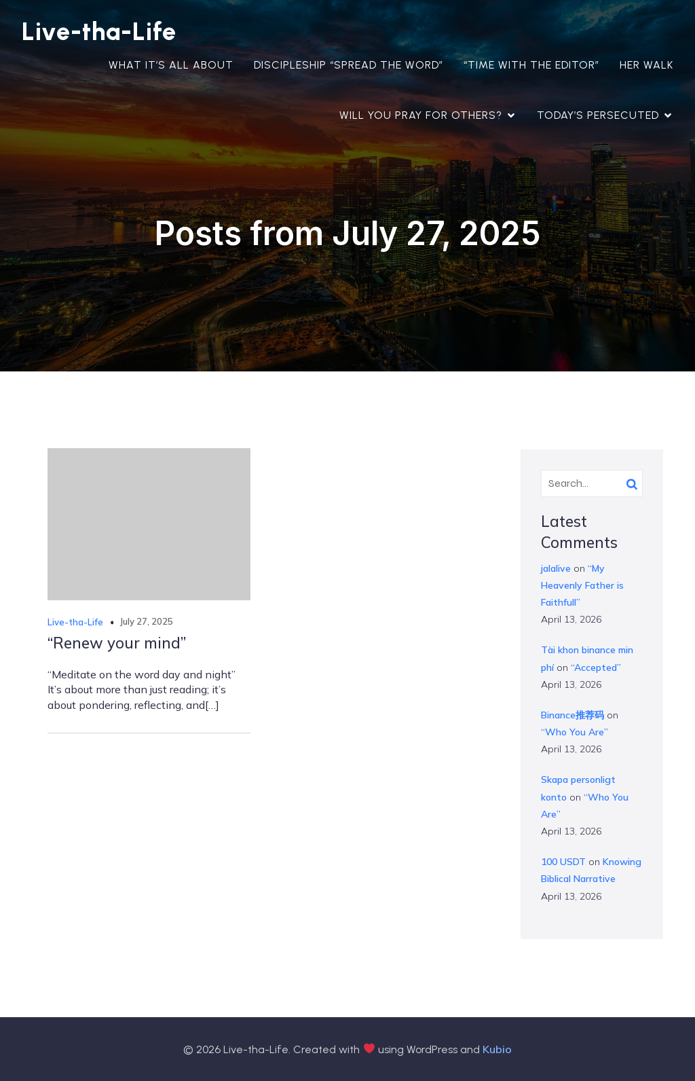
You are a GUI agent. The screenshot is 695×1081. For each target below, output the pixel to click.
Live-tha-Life (75, 622)
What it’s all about (171, 64)
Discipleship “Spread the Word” (348, 64)
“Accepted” (596, 667)
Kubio (497, 1049)
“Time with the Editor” (531, 64)
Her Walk (646, 64)
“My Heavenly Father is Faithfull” (582, 585)
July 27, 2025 (146, 621)
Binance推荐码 (572, 715)
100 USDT (563, 862)
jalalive (556, 568)
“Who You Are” (574, 732)
